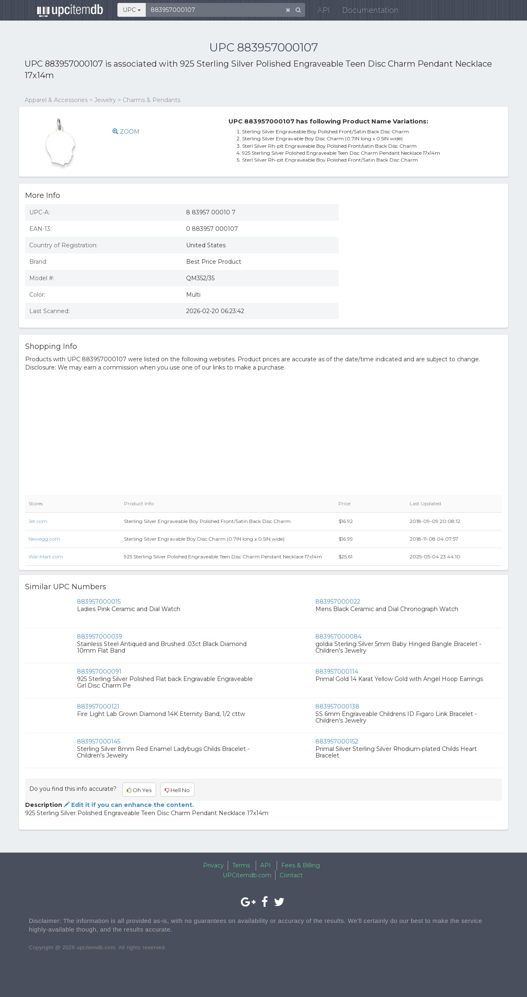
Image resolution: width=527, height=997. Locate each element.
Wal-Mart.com (45, 556)
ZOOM (127, 131)
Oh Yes (139, 790)
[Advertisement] (426, 257)
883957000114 (336, 671)
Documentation (364, 12)
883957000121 (98, 706)
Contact (291, 875)
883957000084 (338, 636)
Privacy (213, 865)
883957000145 (98, 741)
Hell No (177, 790)
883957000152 (336, 741)
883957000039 (99, 636)
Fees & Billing (300, 865)
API (317, 12)
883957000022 (337, 601)
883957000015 (99, 601)
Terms (241, 865)
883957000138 (337, 706)
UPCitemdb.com (247, 875)
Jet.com (37, 521)
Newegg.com (44, 539)
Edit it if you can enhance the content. (128, 805)
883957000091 (99, 671)
